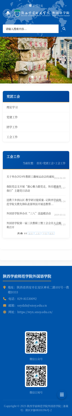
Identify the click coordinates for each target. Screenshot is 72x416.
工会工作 (12, 137)
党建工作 (12, 117)
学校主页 (36, 5)
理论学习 (12, 107)
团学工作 (12, 127)
